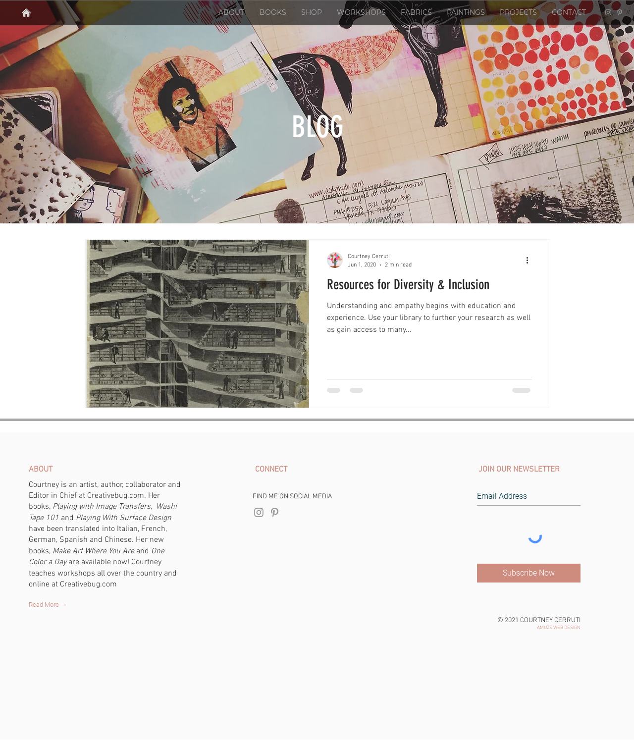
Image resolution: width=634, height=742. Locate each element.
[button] (231, 12)
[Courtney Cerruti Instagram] (608, 12)
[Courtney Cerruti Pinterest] (620, 12)
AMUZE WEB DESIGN (559, 628)
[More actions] (530, 260)
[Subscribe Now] (529, 573)
